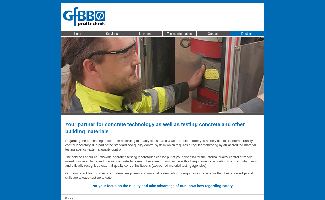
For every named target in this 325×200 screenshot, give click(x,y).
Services (112, 34)
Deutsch (246, 34)
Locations (145, 34)
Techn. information (179, 34)
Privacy (69, 198)
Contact (213, 34)
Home (78, 34)
